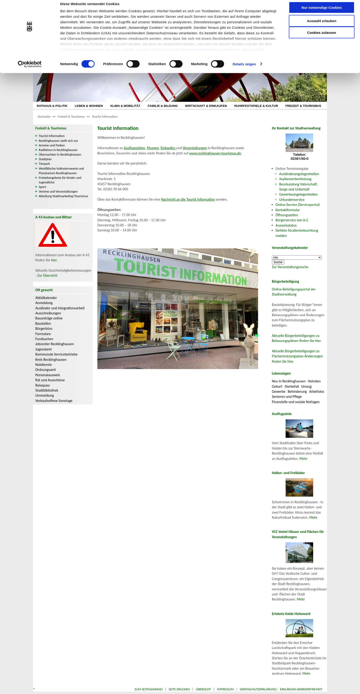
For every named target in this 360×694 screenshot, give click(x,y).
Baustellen (43, 323)
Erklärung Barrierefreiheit (301, 689)
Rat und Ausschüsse (50, 380)
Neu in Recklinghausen (289, 381)
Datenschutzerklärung (201, 55)
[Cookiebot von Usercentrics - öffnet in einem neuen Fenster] (30, 69)
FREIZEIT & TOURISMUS (303, 106)
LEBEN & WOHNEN (89, 106)
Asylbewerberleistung (295, 179)
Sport (42, 187)
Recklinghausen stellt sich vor (58, 141)
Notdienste (43, 364)
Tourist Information (105, 116)
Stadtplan (45, 159)
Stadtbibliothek (46, 390)
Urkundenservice (291, 199)
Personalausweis (47, 375)
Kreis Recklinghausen (51, 359)
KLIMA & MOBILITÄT (125, 106)
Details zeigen (244, 70)
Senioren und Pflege (287, 396)
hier (53, 260)
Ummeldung (44, 395)
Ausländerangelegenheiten (299, 174)
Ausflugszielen (134, 148)
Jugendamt (43, 349)
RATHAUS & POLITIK (52, 106)
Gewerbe (278, 391)
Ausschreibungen (48, 313)
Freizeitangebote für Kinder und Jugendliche (60, 180)
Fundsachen (44, 339)
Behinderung (297, 391)
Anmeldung (44, 303)
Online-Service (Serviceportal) (298, 204)
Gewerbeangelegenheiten (298, 194)
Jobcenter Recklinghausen (54, 344)
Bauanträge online (49, 318)
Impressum (225, 689)
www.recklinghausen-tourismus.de (215, 153)
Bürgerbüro (43, 328)
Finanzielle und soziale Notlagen (296, 402)
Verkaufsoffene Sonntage (54, 400)
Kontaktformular (288, 210)
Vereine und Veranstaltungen (58, 191)
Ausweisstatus (286, 225)
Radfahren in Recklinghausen (58, 150)
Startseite (44, 116)
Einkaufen (168, 148)
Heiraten (314, 381)
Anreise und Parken (52, 145)
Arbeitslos (316, 391)
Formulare (43, 334)
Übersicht (203, 689)
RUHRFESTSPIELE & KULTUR (256, 106)
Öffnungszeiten (287, 215)
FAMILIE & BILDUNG (163, 106)
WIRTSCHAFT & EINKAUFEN (206, 106)
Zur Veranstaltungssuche (290, 267)
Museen (153, 148)
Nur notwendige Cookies (321, 13)
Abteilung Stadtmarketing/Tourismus (63, 196)
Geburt (277, 386)
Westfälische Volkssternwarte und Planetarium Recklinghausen (61, 170)
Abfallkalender (46, 298)
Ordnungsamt (45, 369)
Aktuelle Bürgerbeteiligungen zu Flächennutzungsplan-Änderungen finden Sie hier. (297, 356)
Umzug (306, 386)
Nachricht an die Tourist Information (188, 199)
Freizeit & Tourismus (71, 116)
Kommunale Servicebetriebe (56, 354)
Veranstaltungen (195, 148)
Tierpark (44, 164)
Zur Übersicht (47, 275)
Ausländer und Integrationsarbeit (59, 308)
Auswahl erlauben (321, 26)
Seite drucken (179, 689)
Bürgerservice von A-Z (292, 220)
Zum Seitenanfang (149, 689)
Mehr (303, 458)
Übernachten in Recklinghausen (60, 154)
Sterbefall (292, 386)
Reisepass (42, 385)
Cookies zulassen (321, 38)
